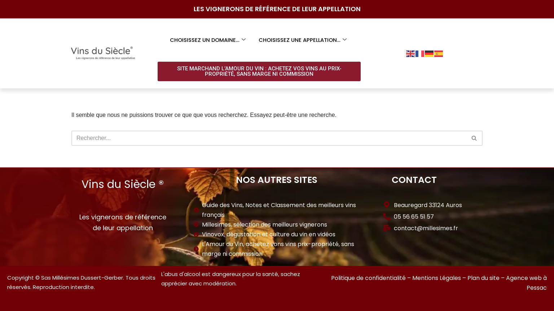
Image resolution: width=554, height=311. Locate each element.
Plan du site (483, 278)
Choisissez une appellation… (302, 40)
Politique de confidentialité (368, 278)
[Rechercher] (268, 138)
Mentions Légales (436, 278)
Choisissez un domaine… (207, 40)
